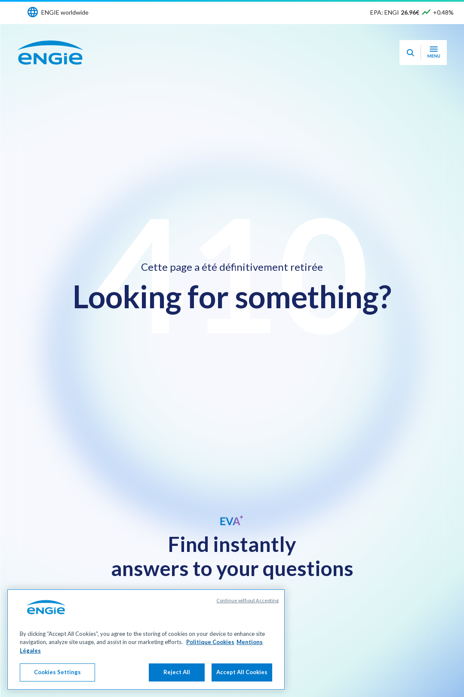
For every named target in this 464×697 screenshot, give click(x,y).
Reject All (176, 672)
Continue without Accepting (247, 600)
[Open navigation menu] (433, 52)
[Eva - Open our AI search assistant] (410, 52)
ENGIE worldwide (65, 12)
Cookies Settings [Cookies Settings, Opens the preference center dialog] (57, 672)
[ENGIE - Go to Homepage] (50, 52)
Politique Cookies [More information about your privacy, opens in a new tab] (210, 641)
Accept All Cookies (241, 672)
